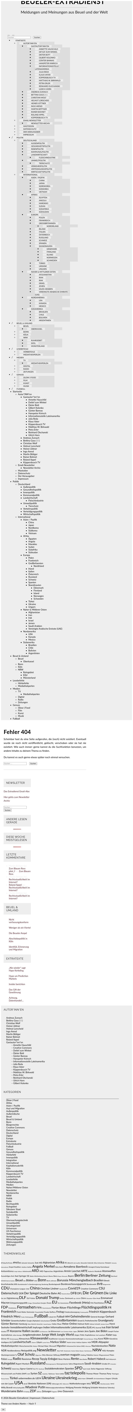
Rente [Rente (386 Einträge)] (75, 1358)
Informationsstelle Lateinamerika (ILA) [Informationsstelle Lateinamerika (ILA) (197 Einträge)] (71, 1327)
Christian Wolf (38, 97)
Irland (42, 229)
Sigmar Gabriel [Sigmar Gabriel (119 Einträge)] (26, 1368)
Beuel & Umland (24, 323)
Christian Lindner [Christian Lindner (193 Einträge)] (49, 1288)
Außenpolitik (38, 143)
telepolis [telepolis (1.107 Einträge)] (77, 1372)
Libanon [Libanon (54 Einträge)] (34, 1342)
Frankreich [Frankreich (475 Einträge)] (8, 1311)
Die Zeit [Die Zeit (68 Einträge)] (3, 1298)
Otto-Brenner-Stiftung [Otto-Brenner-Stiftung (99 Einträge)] (51, 1355)
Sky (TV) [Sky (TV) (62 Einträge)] (35, 1369)
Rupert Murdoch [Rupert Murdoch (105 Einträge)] (22, 1364)
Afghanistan (45, 275)
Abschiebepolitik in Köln (18, 940)
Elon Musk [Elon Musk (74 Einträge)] (96, 1298)
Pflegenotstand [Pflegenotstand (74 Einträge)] (104, 1355)
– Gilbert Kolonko (19, 1083)
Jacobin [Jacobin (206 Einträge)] (35, 1331)
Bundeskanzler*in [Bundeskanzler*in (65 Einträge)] (23, 1284)
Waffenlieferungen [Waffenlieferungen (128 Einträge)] (77, 1383)
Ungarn (43, 269)
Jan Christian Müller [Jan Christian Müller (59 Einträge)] (67, 1331)
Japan (41, 183)
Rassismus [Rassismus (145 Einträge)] (26, 1359)
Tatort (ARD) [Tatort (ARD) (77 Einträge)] (59, 1374)
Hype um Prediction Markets (18, 977)
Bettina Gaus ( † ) (39, 95)
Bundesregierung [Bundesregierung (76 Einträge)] (35, 1284)
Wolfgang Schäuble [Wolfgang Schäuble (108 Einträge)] (90, 1387)
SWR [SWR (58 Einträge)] (28, 1374)
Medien (20, 357)
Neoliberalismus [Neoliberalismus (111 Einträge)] (14, 1350)
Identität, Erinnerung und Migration (19, 948)
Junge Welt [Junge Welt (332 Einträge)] (49, 1334)
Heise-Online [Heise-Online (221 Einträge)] (69, 1323)
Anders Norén (19, 1403)
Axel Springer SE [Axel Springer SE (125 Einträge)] (22, 1276)
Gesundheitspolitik (40, 146)
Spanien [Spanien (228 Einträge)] (69, 1368)
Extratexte (11, 1141)
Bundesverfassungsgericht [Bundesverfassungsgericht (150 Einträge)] (73, 1284)
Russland (43, 237)
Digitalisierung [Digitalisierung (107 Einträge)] (12, 1298)
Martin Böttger (39, 109)
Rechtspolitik (12, 1203)
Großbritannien (47, 223)
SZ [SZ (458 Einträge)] (40, 1373)
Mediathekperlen (31, 355)
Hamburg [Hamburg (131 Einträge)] (23, 1324)
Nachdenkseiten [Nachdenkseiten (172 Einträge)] (99, 1345)
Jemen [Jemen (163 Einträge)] (80, 1331)
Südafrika (44, 209)
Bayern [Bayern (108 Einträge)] (71, 1276)
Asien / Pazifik (38, 177)
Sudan (42, 206)
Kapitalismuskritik (14, 1165)
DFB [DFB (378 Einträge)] (74, 1293)
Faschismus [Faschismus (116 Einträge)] (99, 1303)
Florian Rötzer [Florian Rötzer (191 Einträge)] (59, 1307)
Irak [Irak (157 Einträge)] (103, 1327)
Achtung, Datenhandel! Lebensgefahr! (15, 999)
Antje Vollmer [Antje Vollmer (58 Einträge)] (18, 1271)
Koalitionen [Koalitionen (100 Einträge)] (53, 1339)
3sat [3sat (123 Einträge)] (36, 1263)
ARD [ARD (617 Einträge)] (35, 1270)
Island (50, 255)
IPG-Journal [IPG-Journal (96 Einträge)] (96, 1327)
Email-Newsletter (32, 120)
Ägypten (43, 197)
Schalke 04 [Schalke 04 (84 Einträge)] (106, 1364)
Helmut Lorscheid (40, 100)
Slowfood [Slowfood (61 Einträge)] (41, 1369)
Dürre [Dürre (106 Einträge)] (83, 1298)
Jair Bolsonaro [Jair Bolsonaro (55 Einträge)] (44, 1331)
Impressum (28, 135)
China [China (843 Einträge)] (35, 1288)
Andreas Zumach (39, 92)
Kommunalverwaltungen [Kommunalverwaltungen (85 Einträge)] (75, 1339)
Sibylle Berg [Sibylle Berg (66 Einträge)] (15, 1369)
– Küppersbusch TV (20, 1069)
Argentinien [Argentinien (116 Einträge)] (58, 1271)
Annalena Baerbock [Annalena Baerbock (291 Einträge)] (76, 1266)
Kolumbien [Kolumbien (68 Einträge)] (61, 1339)
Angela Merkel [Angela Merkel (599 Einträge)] (43, 1266)
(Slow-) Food (29, 377)
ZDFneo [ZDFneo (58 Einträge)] (39, 1391)
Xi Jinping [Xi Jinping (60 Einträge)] (26, 1391)
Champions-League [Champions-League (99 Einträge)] (17, 1289)
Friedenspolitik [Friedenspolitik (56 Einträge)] (84, 1312)
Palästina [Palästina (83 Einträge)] (90, 1355)
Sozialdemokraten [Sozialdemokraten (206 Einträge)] (54, 1368)
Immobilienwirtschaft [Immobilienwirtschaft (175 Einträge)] (21, 1327)
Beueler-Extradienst (18, 1398)
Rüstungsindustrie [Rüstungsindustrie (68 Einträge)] (62, 1364)
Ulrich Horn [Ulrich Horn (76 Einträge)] (82, 1379)
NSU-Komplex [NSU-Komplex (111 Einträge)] (108, 1350)
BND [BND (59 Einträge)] (35, 1281)
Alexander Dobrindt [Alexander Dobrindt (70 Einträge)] (87, 1263)
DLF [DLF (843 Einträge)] (22, 1297)
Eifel (33, 343)
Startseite (20, 40)
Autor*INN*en (30, 43)
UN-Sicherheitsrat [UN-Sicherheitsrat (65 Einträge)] (99, 1378)
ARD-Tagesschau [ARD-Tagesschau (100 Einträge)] (46, 1271)
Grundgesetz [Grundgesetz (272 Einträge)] (106, 1320)
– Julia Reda (17, 1064)
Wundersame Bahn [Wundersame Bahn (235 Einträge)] (12, 1391)
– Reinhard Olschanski (22, 1077)
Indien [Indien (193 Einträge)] (46, 1327)
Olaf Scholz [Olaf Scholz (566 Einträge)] (26, 1354)
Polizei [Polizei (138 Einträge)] (4, 1359)
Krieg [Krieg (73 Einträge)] (96, 1339)
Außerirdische (13, 1113)
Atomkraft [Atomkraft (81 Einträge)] (98, 1271)
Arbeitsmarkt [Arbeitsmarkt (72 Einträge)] (26, 1271)
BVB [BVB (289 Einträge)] (100, 1284)
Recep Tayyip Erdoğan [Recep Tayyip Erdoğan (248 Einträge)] (45, 1358)
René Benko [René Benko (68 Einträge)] (83, 1359)
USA (40, 300)
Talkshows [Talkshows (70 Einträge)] (51, 1374)
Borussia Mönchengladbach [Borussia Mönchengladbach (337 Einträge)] (75, 1280)
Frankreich (44, 220)
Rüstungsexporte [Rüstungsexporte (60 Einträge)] (51, 1364)
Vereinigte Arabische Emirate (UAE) (45, 628)
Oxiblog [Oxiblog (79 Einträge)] (83, 1355)
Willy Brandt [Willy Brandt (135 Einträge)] (6, 1387)
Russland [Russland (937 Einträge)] (37, 1363)
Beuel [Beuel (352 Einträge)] (19, 1280)
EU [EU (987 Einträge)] (54, 1302)
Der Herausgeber (31, 132)
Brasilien (43, 312)
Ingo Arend (36, 106)
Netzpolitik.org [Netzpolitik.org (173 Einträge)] (28, 1350)
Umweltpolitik (38, 160)
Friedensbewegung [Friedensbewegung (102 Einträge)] (72, 1312)
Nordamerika (37, 297)
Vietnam (43, 192)
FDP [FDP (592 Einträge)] (4, 1307)
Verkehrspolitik (39, 166)
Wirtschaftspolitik (40, 172)
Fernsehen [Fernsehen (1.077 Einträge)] (26, 1307)
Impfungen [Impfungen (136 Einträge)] (38, 1327)
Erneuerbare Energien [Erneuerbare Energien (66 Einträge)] (39, 1303)
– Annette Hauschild (21, 1045)
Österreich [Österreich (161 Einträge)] (68, 1391)
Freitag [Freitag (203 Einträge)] (60, 1311)
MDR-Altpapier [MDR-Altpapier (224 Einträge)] (100, 1341)
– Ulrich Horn (18, 1080)
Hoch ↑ (32, 1403)
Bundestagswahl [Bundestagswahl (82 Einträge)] (55, 1284)
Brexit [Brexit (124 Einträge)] (106, 1280)
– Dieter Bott (17, 1053)
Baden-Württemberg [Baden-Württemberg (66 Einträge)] (36, 1276)
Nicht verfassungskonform (18, 921)
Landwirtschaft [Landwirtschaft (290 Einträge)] (22, 1342)
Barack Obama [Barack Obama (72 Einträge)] (48, 1276)
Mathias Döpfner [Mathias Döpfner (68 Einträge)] (81, 1342)
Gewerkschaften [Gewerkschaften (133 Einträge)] (18, 1320)
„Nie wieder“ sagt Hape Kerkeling (17, 969)
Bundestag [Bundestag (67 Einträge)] (45, 1284)
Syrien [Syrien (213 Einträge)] (34, 1373)
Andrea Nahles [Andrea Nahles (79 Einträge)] (27, 1267)
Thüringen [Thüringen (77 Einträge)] (115, 1374)
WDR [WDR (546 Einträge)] (95, 1383)
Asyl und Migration (15, 1108)
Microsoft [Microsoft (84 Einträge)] (52, 1346)
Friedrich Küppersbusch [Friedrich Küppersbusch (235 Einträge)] (102, 1311)
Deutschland (30, 140)
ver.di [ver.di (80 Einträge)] (25, 1384)
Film (25, 380)
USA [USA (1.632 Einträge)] (18, 1382)
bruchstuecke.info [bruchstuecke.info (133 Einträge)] (9, 1284)
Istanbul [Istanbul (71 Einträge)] (3, 1331)
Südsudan (44, 212)
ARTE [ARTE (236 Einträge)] (84, 1270)
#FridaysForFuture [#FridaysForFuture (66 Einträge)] (6, 1263)
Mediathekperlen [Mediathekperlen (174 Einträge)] (10, 1345)
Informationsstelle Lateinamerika (44, 416)
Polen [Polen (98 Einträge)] (112, 1355)
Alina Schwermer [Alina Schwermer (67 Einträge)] (99, 1263)
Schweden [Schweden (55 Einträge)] (113, 1364)
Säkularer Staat (13, 1209)
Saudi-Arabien (46, 289)
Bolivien (43, 317)
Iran (41, 277)
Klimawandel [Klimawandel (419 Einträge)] (39, 1338)
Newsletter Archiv (40, 123)
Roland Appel (37, 115)
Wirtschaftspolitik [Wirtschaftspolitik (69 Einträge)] (19, 1388)
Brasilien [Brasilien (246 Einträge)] (99, 1280)
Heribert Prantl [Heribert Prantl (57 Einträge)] (105, 1324)
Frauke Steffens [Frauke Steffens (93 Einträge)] (50, 1312)
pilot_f (12, 871)
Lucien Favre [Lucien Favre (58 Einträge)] (46, 1342)
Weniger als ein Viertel (20, 927)
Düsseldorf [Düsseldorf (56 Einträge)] (90, 1298)
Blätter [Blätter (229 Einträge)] (30, 1280)
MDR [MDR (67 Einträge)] (89, 1342)
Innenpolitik (37, 149)
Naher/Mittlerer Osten (17, 1187)
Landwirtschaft (39, 155)
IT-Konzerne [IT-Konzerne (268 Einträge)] (14, 1331)
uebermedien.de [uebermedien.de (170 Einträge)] (26, 1378)
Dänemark (52, 249)
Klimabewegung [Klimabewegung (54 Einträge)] (14, 1339)
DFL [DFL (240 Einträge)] (79, 1293)
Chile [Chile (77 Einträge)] (27, 1289)
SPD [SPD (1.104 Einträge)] (78, 1367)
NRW (25, 337)
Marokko (43, 203)
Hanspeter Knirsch (48, 63)
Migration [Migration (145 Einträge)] (61, 1346)
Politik (20, 137)
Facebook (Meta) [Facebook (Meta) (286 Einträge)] (79, 1302)
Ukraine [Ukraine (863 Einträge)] (48, 1377)
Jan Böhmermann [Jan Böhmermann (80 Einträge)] (54, 1331)
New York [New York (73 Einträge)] (60, 1351)
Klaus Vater (44, 75)
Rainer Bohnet (38, 112)
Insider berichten (17, 984)
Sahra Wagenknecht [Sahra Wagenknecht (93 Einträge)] (76, 1364)
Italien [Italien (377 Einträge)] (26, 1331)
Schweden (52, 260)
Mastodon (28, 126)
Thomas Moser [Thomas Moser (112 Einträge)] (92, 1373)
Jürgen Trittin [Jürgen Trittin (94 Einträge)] (79, 1335)
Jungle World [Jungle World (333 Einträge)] (65, 1334)
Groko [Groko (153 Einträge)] (53, 1320)
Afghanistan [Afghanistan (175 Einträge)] (49, 1262)
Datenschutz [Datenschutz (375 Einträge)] (9, 1293)
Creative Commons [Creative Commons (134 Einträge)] (89, 1288)
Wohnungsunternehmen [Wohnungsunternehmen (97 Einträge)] (55, 1387)
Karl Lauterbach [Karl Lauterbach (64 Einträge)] (100, 1335)
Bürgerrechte (12, 1124)
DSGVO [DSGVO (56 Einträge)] (78, 1298)
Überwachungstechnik (17, 1220)
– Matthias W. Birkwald (22, 1072)
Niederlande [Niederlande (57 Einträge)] (67, 1351)
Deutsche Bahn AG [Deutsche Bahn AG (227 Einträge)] (50, 1293)
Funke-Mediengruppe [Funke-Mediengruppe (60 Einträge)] (27, 1317)
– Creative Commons (21, 1047)
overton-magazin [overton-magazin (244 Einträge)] (70, 1354)
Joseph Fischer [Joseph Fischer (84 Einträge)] (113, 1331)
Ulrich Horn (45, 89)
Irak (41, 280)
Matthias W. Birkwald (49, 80)
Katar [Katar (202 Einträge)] (109, 1334)
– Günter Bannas (19, 1056)
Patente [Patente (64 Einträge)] (96, 1355)
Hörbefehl (11, 1154)
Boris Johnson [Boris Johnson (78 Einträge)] (51, 1281)
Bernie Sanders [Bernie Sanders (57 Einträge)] (10, 1281)
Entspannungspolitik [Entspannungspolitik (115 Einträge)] (19, 1303)
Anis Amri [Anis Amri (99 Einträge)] (59, 1267)
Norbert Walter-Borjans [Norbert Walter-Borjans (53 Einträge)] (77, 1351)
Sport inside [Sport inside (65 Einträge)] (86, 1369)
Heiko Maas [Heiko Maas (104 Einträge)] (56, 1324)
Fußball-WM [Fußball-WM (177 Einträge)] (63, 1316)
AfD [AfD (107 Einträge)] (40, 1263)
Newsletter (11, 1190)
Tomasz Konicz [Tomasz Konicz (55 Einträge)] (5, 1378)
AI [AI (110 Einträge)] (66, 1263)
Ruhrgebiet (36, 340)
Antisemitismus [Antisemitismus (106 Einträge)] (7, 1271)
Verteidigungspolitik (41, 169)
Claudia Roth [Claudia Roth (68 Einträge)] (63, 1289)
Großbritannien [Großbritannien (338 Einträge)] (67, 1320)
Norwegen (52, 257)
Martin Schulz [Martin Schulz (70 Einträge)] (71, 1342)
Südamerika (37, 309)
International (30, 175)
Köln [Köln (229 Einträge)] (106, 1338)
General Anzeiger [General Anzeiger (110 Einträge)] (98, 1317)
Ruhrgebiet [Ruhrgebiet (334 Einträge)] (8, 1363)
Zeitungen (28, 372)
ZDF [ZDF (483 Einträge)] (33, 1391)
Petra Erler (44, 83)
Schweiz (43, 240)
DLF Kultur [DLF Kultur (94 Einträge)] (31, 1298)
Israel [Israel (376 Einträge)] (115, 1327)
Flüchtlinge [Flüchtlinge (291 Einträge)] (74, 1307)
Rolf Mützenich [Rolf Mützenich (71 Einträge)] (111, 1359)
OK (3, 1410)
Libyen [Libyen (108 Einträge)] (39, 1342)
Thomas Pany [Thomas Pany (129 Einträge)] (105, 1373)
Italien (42, 232)
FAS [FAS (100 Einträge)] (92, 1303)
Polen (42, 217)
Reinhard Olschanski (49, 86)
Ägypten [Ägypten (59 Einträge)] (54, 1391)
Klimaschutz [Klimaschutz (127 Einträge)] (24, 1338)
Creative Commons (15, 1127)
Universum (11, 1228)
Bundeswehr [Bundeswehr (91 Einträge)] (91, 1284)
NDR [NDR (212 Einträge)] (3, 1350)
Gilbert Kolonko (47, 57)
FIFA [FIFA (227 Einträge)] (39, 1307)
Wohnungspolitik (14, 1242)
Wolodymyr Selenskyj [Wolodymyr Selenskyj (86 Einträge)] (107, 1388)
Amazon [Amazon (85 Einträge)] (108, 1263)
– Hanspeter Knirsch (21, 1058)
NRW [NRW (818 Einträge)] (97, 1350)
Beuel (26, 326)
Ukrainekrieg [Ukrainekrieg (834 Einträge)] (66, 1377)
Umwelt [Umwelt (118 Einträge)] (89, 1378)
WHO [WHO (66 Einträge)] (112, 1384)
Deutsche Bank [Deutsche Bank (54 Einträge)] (66, 1294)
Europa (34, 215)
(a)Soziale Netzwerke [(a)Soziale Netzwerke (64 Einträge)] (28, 1263)
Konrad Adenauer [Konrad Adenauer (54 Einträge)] (89, 1339)
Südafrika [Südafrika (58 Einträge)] (45, 1374)
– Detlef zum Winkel (21, 1050)
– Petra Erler (17, 1075)
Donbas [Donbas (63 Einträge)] (62, 1298)
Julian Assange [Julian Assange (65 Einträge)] (17, 1335)
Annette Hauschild (48, 49)
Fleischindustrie (47, 157)
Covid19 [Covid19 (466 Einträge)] (74, 1288)
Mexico (42, 306)
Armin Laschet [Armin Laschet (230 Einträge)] (72, 1270)
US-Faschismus (13, 1231)
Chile (41, 315)
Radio (26, 369)
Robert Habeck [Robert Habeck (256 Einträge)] (96, 1358)
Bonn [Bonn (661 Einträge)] (42, 1280)
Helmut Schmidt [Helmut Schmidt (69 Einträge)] (94, 1324)
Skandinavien (45, 246)
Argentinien (45, 320)
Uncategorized (13, 1225)
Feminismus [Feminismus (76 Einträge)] (12, 1308)
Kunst (26, 383)
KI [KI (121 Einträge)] (8, 1338)
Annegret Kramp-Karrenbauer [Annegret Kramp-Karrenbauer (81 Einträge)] (98, 1267)
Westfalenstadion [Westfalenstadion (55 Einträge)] (105, 1384)
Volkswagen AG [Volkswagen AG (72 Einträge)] (57, 1384)
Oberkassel (36, 329)
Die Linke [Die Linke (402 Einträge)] (110, 1293)
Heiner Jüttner (38, 103)
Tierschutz (44, 163)
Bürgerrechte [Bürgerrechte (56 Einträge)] (106, 1284)
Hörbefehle (29, 352)
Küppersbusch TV (47, 77)
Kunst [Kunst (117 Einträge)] (100, 1338)
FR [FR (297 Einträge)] (109, 1307)
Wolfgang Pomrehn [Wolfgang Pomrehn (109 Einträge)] (73, 1387)
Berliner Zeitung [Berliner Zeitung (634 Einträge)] (98, 1275)
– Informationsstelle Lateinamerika (28, 1061)
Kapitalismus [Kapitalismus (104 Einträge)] (90, 1335)
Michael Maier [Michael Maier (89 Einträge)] (43, 1346)
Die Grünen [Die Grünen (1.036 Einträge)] (93, 1292)
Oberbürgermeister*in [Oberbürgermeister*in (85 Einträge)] (9, 1355)
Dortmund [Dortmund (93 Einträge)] (69, 1298)
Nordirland (53, 226)
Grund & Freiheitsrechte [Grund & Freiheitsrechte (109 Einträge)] (87, 1321)
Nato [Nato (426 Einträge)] (112, 1345)
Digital (26, 366)
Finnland (51, 252)
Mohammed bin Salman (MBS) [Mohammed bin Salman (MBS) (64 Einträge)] (75, 1346)
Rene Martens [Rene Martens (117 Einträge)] (64, 1359)
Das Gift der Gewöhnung (15, 991)
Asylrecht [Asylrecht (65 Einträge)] (91, 1271)
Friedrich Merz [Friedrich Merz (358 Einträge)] (11, 1316)
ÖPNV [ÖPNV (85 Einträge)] (60, 1391)
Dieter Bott (44, 55)
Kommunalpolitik (40, 152)
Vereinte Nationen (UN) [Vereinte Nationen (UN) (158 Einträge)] (39, 1383)
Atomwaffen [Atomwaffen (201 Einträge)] (109, 1270)
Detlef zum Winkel (48, 52)
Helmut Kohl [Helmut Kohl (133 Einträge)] (83, 1324)
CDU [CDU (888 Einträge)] (5, 1288)
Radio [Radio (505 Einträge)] (17, 1358)
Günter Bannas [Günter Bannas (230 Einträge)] (9, 1323)
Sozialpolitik (12, 1212)
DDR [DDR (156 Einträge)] (21, 1293)
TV (24, 360)
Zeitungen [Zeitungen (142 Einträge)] (47, 1391)
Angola (42, 200)
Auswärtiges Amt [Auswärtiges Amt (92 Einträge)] (7, 1276)
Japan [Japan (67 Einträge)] (75, 1331)
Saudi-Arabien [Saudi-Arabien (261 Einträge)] (92, 1363)
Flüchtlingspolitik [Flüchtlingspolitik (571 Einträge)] (94, 1307)
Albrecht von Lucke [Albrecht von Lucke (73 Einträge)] (73, 1263)
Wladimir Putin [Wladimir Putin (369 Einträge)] (35, 1387)
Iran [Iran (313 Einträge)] (108, 1327)
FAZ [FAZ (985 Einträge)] (108, 1302)
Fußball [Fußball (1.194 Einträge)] (41, 1315)
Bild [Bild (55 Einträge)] (24, 1281)
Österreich (44, 235)
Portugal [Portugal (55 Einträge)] (10, 1359)
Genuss (20, 375)
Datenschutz (29, 129)
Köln (25, 335)
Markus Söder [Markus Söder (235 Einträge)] (58, 1341)
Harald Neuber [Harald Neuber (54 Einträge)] (47, 1324)
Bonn (26, 332)
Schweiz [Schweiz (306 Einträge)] (6, 1368)
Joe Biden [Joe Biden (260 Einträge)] (101, 1331)
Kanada (42, 303)
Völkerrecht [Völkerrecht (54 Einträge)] (66, 1384)
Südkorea (44, 189)
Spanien (42, 243)
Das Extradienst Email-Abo (16, 791)
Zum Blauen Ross (17, 868)
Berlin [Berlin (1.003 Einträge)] (79, 1275)
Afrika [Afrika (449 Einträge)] (60, 1262)
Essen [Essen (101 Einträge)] (49, 1303)
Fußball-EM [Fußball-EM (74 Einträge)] (52, 1317)
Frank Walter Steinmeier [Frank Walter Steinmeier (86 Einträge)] (26, 1312)
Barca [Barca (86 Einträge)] (56, 1276)
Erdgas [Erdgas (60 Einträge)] (30, 1303)
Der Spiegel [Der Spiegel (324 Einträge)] (31, 1293)
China (42, 180)
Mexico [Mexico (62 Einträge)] (35, 1346)
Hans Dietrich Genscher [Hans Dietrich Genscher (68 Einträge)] (35, 1324)
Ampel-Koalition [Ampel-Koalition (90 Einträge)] (15, 1267)
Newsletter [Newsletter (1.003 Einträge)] (46, 1349)
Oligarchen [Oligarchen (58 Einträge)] (38, 1355)
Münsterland (38, 346)
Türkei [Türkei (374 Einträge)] (14, 1378)
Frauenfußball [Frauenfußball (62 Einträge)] (39, 1312)
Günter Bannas (46, 60)
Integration (11, 1160)
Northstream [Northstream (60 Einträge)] (88, 1351)
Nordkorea (44, 186)
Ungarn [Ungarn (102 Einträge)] (108, 1378)
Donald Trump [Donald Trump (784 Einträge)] (47, 1297)
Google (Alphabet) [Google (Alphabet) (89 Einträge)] (33, 1321)
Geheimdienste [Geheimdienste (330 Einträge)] (80, 1316)
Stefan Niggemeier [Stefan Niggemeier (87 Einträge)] (97, 1369)
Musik (26, 386)
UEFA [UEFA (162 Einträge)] (38, 1378)
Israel (42, 283)
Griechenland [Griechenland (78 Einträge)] (45, 1321)
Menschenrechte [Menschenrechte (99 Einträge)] (25, 1346)
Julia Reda (44, 72)
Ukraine (43, 266)
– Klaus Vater (17, 1066)
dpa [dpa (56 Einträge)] (75, 1298)
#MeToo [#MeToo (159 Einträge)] (17, 1262)
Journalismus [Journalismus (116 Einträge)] (6, 1335)
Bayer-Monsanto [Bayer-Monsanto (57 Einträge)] (63, 1276)
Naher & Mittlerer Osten (43, 272)
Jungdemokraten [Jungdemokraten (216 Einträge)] (31, 1334)
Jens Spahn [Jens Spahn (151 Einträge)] (89, 1331)
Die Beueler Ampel (18, 933)
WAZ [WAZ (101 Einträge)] (89, 1384)
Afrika (34, 195)
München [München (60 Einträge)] (88, 1346)
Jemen (42, 286)
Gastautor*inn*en (40, 46)
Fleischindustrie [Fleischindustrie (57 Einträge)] (46, 1308)
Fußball (21, 389)
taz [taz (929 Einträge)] (67, 1372)
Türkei (42, 263)
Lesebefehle (22, 349)
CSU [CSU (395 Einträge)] (102, 1288)
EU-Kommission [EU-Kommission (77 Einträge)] (63, 1303)
